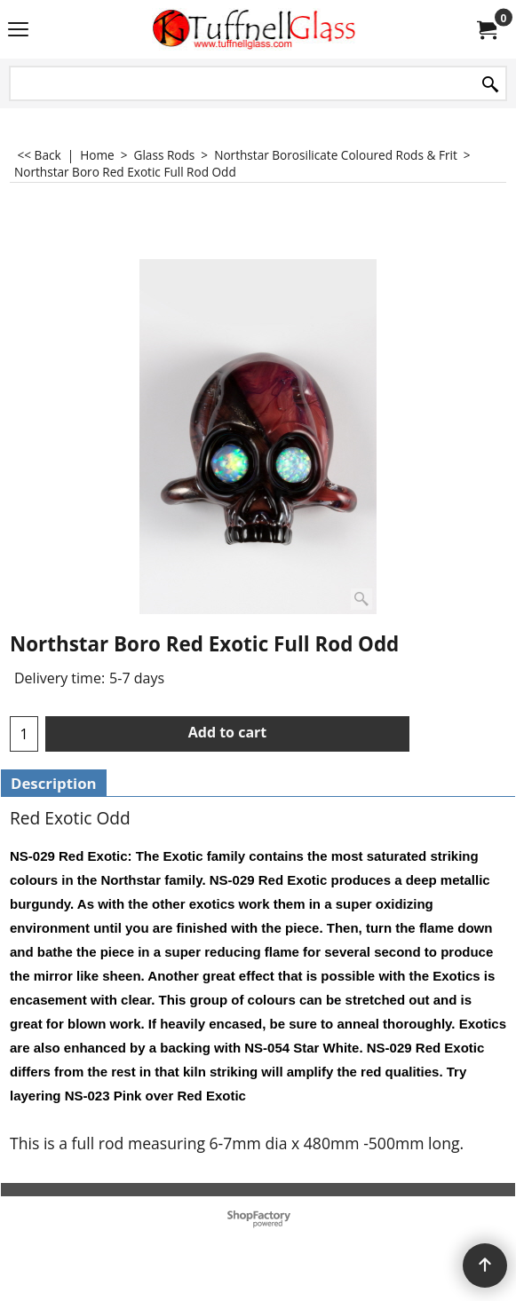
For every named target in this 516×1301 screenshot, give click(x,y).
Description (54, 783)
